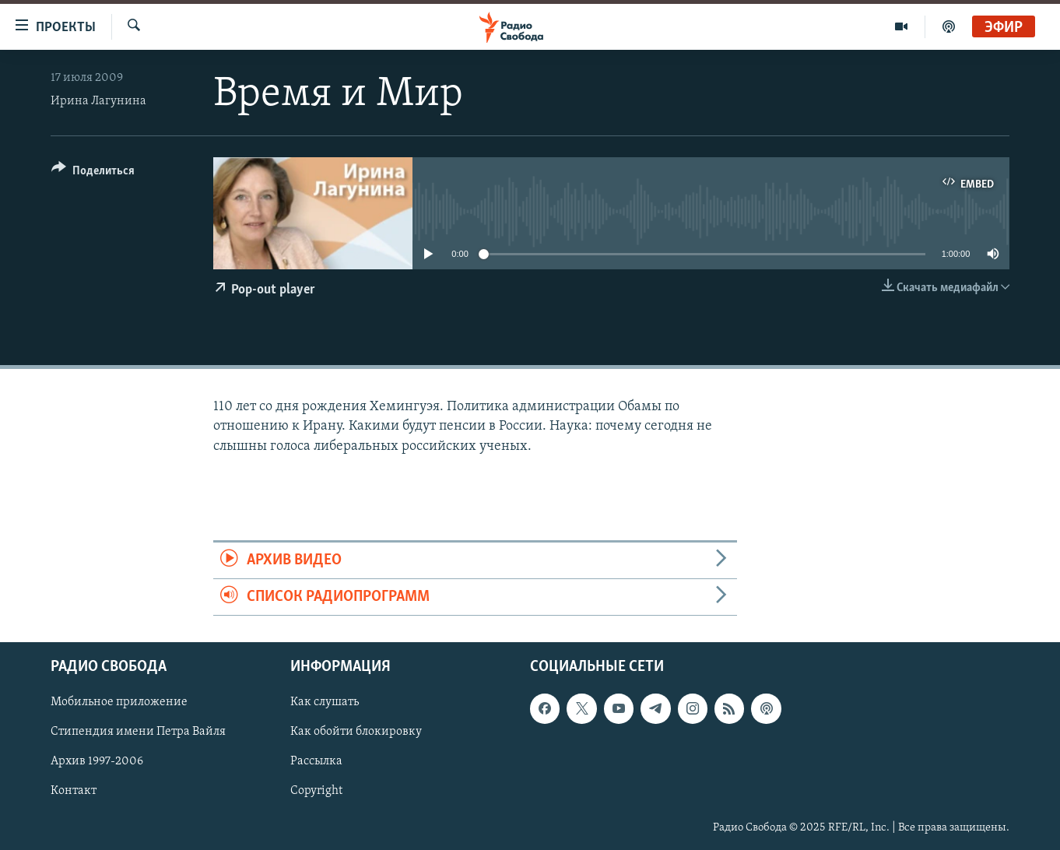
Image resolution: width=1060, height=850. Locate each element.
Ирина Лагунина (98, 101)
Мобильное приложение (119, 703)
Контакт (74, 791)
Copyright (316, 791)
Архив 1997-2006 (97, 762)
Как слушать (324, 703)
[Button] (93, 173)
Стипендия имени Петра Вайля (138, 732)
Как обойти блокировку (356, 732)
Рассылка (316, 762)
